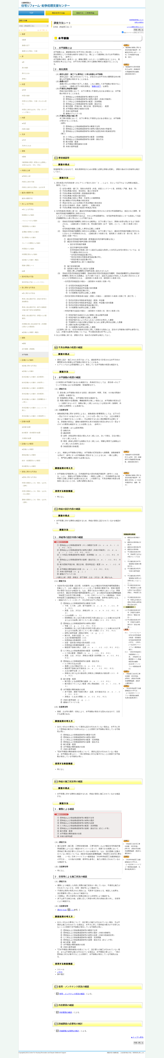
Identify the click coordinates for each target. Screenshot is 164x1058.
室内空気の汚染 (27, 277)
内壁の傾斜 (26, 129)
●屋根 (24, 157)
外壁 (23, 84)
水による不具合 (27, 204)
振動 (23, 338)
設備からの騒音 (27, 444)
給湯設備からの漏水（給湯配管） (33, 388)
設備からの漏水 (27, 360)
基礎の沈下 (26, 45)
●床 (23, 62)
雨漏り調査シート (28, 265)
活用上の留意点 (139, 22)
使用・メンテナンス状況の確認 (71, 994)
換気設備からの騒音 (29, 455)
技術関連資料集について (136, 19)
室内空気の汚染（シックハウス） (33, 282)
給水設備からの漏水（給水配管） (33, 377)
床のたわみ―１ (66, 910)
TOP (31, 13)
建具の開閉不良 (27, 193)
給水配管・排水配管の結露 (31, 433)
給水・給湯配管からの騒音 (31, 460)
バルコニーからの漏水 (29, 221)
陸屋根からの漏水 (28, 215)
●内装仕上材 (26, 176)
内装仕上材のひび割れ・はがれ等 (33, 187)
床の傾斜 (25, 68)
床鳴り (24, 79)
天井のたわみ (26, 146)
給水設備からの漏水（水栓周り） (33, 382)
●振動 (24, 343)
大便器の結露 (26, 438)
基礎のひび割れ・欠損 (29, 51)
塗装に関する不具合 (29, 472)
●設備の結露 (26, 427)
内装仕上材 (26, 170)
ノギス (60, 972)
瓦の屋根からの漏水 (29, 237)
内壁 (23, 118)
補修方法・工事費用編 (85, 13)
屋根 (23, 151)
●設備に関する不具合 (29, 366)
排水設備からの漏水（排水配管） (33, 394)
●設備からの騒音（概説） (31, 332)
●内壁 (24, 123)
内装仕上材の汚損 (28, 182)
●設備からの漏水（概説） (31, 260)
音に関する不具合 (28, 288)
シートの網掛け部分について (135, 27)
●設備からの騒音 (28, 449)
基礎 (23, 34)
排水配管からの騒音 (29, 466)
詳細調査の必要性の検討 (69, 1031)
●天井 (24, 140)
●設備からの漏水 (28, 371)
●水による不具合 (28, 209)
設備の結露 (26, 421)
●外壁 (24, 90)
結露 (23, 271)
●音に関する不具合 (28, 293)
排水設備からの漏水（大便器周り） (34, 416)
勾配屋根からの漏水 (29, 226)
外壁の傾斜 (26, 96)
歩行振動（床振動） (29, 349)
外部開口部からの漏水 (29, 254)
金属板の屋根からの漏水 (30, 232)
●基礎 (24, 40)
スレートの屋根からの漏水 (31, 243)
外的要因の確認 (65, 1012)
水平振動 (25, 354)
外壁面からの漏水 (28, 249)
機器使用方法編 (58, 13)
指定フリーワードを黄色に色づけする (134, 32)
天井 (23, 134)
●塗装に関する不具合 (29, 477)
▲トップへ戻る (137, 1037)
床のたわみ (26, 73)
